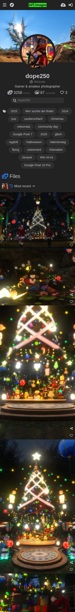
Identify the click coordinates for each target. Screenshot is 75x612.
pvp (13, 118)
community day (48, 126)
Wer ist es (46, 157)
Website (37, 81)
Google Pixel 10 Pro (37, 165)
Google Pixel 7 (22, 134)
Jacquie (27, 157)
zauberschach (33, 118)
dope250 (37, 76)
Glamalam (56, 149)
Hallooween (34, 142)
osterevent (34, 149)
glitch (58, 134)
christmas (57, 118)
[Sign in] (70, 5)
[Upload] (63, 5)
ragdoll (13, 142)
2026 (43, 134)
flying (15, 149)
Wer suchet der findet (39, 111)
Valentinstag (58, 142)
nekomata (23, 126)
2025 (14, 111)
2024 (65, 111)
